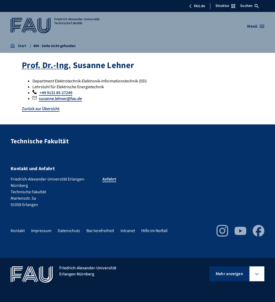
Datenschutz (69, 231)
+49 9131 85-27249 (55, 93)
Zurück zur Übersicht (41, 109)
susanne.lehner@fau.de (60, 99)
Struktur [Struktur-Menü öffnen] (225, 6)
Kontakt (18, 231)
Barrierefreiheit (100, 231)
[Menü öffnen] (255, 26)
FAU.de (197, 6)
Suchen (249, 6)
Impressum (41, 231)
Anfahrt (109, 179)
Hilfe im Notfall (154, 231)
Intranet (127, 231)
